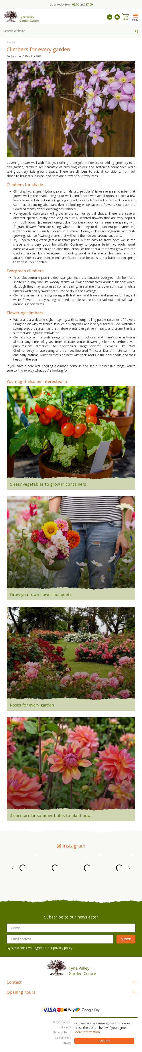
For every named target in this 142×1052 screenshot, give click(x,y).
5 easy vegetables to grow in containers (48, 484)
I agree (104, 1041)
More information (87, 1032)
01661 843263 (109, 17)
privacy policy (62, 948)
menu (135, 19)
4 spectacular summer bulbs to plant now (50, 815)
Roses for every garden (32, 705)
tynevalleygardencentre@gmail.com (117, 17)
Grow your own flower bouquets (41, 594)
